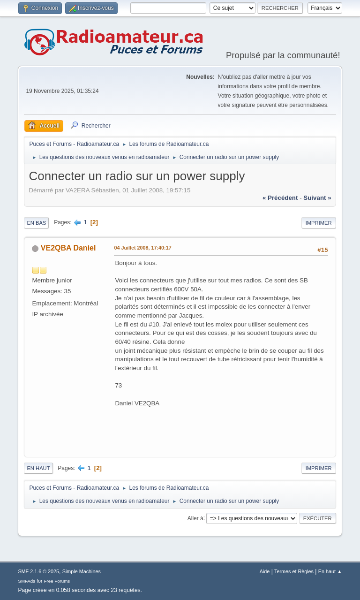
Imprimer (319, 223)
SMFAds (26, 581)
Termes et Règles (294, 571)
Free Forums (57, 581)
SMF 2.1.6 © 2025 (38, 571)
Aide (265, 571)
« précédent (280, 197)
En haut (38, 468)
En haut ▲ (330, 571)
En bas (36, 223)
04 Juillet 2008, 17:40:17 (142, 248)
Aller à (195, 518)
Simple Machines (81, 571)
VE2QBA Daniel (68, 248)
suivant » (317, 197)
